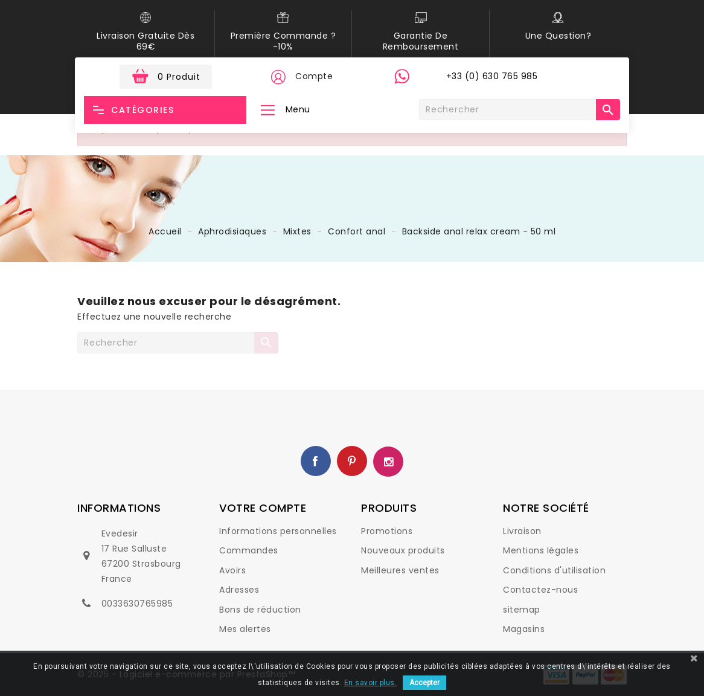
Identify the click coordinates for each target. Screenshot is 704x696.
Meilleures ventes (400, 570)
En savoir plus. (370, 682)
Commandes (248, 550)
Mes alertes (245, 629)
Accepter (424, 682)
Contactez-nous (540, 590)
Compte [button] (314, 76)
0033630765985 (137, 604)
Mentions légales (540, 550)
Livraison (522, 531)
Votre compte (262, 507)
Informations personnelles (278, 531)
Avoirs (232, 570)
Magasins (524, 629)
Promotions (386, 531)
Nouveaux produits (403, 550)
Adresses (239, 590)
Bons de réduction (260, 610)
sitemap (521, 610)
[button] (278, 77)
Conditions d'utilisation (554, 570)
